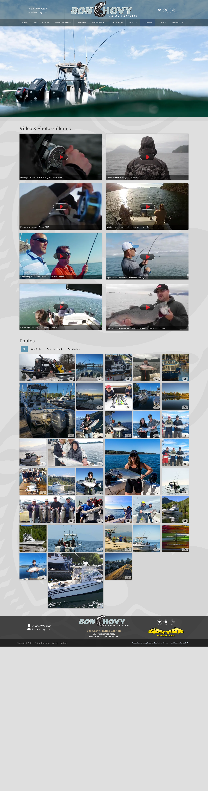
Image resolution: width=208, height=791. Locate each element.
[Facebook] (165, 10)
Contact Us (177, 22)
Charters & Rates (41, 22)
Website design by (147, 643)
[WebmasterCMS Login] (187, 643)
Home (24, 22)
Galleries (147, 22)
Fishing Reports (99, 22)
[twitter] (159, 10)
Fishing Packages (63, 22)
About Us (133, 22)
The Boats (81, 22)
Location (162, 22)
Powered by (174, 643)
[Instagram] (172, 10)
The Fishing (117, 22)
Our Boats (36, 349)
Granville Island (54, 349)
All (24, 349)
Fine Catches (74, 349)
